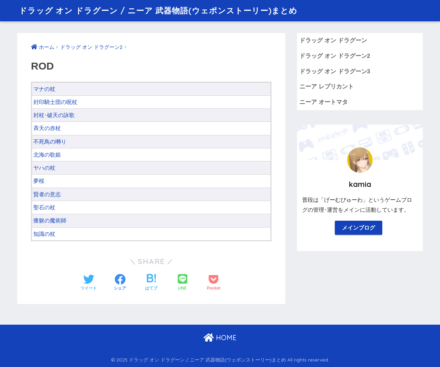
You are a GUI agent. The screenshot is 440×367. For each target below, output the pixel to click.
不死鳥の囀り (49, 142)
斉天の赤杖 (47, 128)
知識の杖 (44, 234)
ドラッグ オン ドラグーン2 (334, 56)
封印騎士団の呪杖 (55, 102)
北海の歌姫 (47, 155)
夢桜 (38, 181)
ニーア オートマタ (323, 102)
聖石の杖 (44, 207)
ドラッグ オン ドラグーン (333, 40)
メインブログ (358, 228)
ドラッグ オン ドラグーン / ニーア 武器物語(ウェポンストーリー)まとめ (158, 10)
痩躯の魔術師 (49, 220)
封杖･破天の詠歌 (54, 115)
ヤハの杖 (44, 168)
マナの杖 (44, 89)
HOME (220, 337)
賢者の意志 (47, 194)
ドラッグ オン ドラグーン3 (334, 71)
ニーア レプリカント (326, 86)
